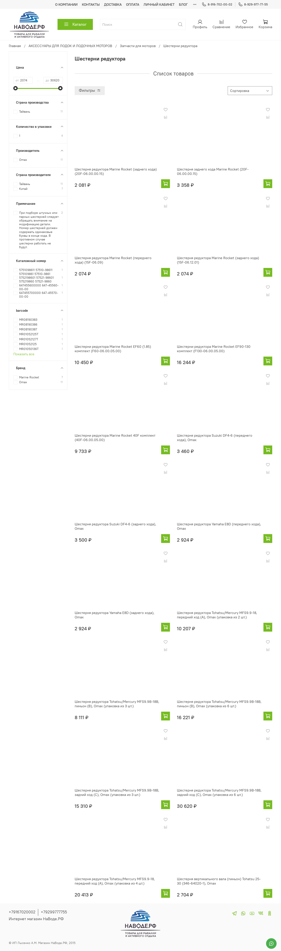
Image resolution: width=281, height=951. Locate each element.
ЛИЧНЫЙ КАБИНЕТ (159, 4)
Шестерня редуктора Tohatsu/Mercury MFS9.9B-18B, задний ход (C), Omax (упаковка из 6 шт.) (219, 792)
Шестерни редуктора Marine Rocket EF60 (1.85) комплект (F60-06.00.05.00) (113, 348)
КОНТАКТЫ (91, 4)
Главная (15, 46)
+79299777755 (54, 911)
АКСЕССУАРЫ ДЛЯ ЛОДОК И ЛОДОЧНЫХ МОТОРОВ (70, 46)
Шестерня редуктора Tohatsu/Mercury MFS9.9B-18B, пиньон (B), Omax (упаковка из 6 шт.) (219, 703)
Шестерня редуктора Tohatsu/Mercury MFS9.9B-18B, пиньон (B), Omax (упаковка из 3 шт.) (117, 703)
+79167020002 (22, 911)
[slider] (15, 88)
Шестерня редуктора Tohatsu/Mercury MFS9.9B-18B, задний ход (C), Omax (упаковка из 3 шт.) (117, 792)
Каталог (75, 24)
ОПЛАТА (132, 4)
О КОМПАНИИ (66, 4)
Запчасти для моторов (138, 46)
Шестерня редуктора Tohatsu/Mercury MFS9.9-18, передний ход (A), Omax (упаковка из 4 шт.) (115, 881)
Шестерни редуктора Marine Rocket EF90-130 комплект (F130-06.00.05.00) (213, 348)
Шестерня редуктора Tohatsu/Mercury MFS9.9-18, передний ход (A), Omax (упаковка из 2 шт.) (217, 614)
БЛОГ (183, 4)
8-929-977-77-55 (253, 4)
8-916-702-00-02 (217, 4)
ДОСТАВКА (113, 4)
